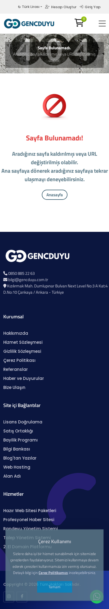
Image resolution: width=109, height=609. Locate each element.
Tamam (54, 570)
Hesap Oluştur (60, 7)
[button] (102, 23)
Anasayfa (54, 195)
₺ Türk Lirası (28, 6)
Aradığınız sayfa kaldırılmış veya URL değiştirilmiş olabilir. (54, 57)
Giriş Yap (90, 7)
